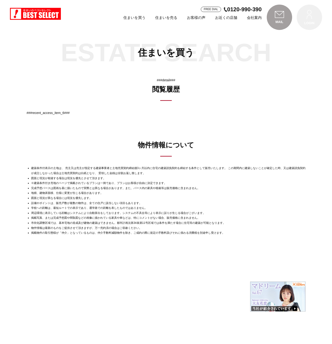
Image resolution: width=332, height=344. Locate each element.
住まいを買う (134, 18)
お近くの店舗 (226, 18)
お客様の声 (196, 18)
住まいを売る (166, 18)
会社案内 (254, 18)
